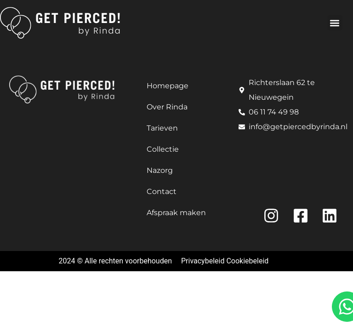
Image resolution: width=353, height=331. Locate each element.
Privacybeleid (202, 261)
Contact (161, 191)
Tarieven (162, 128)
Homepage (167, 85)
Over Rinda (167, 107)
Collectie (163, 149)
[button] (334, 22)
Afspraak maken (176, 212)
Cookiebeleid (247, 261)
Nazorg (160, 170)
